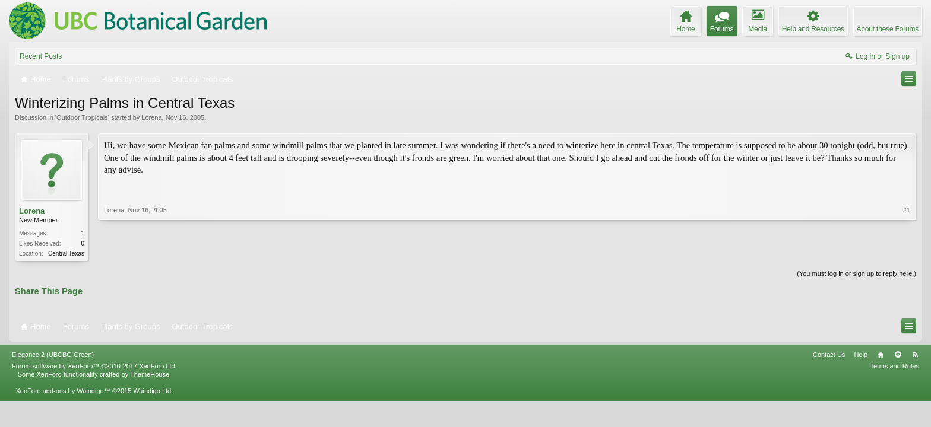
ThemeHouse (149, 374)
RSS (915, 354)
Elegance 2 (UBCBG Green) (53, 354)
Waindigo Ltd (152, 390)
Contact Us (829, 354)
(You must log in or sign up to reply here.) (856, 273)
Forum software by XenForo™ (94, 365)
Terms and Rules (894, 365)
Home (880, 354)
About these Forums (888, 29)
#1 (906, 210)
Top (898, 354)
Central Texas (66, 253)
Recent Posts (41, 56)
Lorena (151, 117)
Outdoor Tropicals (82, 117)
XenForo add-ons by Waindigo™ (62, 390)
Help (860, 354)
